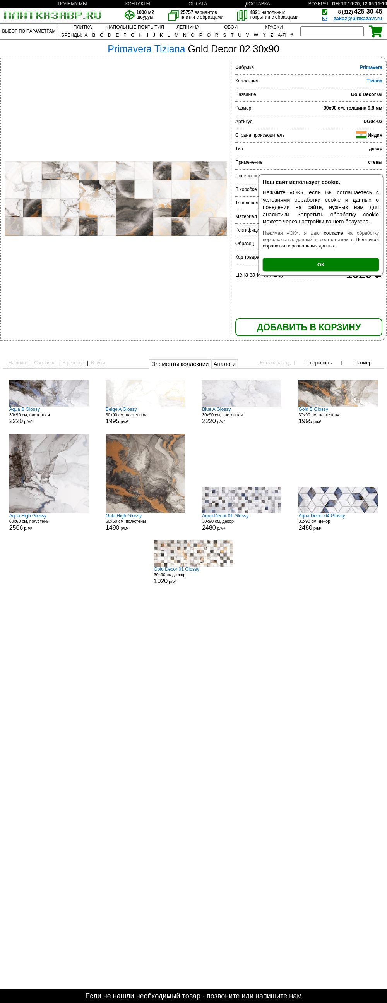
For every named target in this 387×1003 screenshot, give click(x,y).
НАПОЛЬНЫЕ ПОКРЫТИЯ (135, 27)
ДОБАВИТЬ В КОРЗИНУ (309, 327)
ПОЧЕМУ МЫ (72, 4)
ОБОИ (231, 27)
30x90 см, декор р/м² (241, 522)
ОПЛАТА (197, 4)
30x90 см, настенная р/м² (49, 415)
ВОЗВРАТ (318, 4)
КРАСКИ (274, 27)
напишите (271, 996)
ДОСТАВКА (257, 4)
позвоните (223, 996)
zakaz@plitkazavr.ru (358, 18)
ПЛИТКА (83, 27)
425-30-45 (360, 11)
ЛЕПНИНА (187, 27)
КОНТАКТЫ (138, 4)
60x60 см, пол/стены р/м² (49, 522)
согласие (333, 233)
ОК (320, 265)
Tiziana (374, 81)
